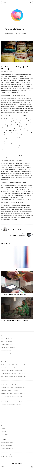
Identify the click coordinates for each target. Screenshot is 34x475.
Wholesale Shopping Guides (7, 353)
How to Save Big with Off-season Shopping (11, 396)
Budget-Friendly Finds (6, 341)
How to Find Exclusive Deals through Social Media (13, 401)
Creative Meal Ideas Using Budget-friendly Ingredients (14, 373)
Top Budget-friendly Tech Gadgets (9, 390)
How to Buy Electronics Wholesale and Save (11, 379)
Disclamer (3, 431)
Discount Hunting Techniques (8, 347)
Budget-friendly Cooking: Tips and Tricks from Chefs (13, 376)
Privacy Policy (4, 434)
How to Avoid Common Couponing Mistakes (13, 269)
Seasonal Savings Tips (6, 350)
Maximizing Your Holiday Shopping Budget (11, 404)
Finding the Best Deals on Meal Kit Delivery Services (13, 387)
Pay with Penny (14, 29)
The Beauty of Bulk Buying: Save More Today (13, 294)
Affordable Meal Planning (7, 71)
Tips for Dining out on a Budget (8, 367)
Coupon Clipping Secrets (7, 344)
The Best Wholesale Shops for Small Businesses (14, 320)
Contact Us (3, 428)
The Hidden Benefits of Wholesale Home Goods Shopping (15, 364)
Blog (2, 425)
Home (2, 423)
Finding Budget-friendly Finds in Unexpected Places (13, 382)
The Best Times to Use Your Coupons (10, 384)
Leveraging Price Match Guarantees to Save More (13, 393)
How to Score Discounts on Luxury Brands (11, 399)
